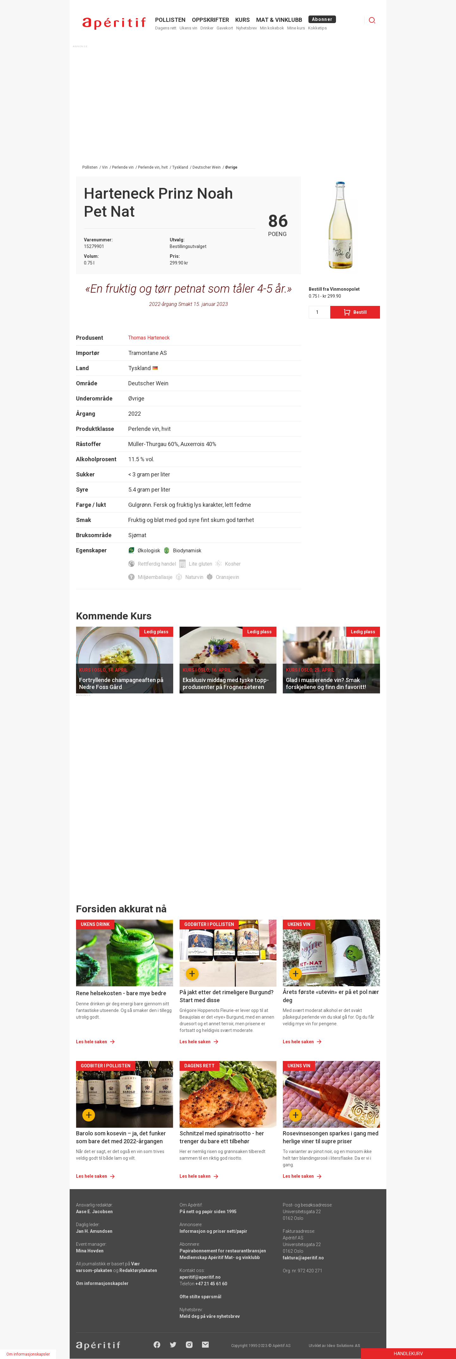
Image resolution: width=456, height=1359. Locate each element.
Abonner (322, 19)
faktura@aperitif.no (303, 1257)
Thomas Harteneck (149, 338)
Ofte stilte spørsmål (200, 1296)
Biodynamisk (187, 551)
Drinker (206, 28)
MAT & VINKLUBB (279, 19)
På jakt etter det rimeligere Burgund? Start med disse (227, 996)
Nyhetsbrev (246, 28)
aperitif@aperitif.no (200, 1277)
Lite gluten (200, 564)
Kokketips (317, 28)
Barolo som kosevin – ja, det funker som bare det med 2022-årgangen (121, 1137)
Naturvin (194, 577)
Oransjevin (227, 577)
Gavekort (225, 28)
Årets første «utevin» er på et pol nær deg (331, 996)
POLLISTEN (170, 19)
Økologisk (149, 551)
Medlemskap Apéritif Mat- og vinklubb (220, 1257)
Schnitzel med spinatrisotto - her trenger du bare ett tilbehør (222, 1137)
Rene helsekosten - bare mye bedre (121, 993)
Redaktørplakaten (138, 1270)
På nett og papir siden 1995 (208, 1211)
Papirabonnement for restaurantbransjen (223, 1250)
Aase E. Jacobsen (94, 1211)
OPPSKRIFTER (210, 19)
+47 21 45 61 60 (211, 1283)
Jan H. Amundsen (94, 1231)
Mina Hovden (90, 1250)
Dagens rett (165, 28)
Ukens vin (188, 28)
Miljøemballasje (155, 577)
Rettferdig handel (157, 564)
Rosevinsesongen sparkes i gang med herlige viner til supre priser (330, 1137)
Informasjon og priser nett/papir (213, 1231)
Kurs (242, 19)
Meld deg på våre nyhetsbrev (210, 1316)
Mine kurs (296, 28)
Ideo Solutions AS (343, 1345)
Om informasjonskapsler (102, 1283)
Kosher (233, 564)
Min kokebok (272, 28)
